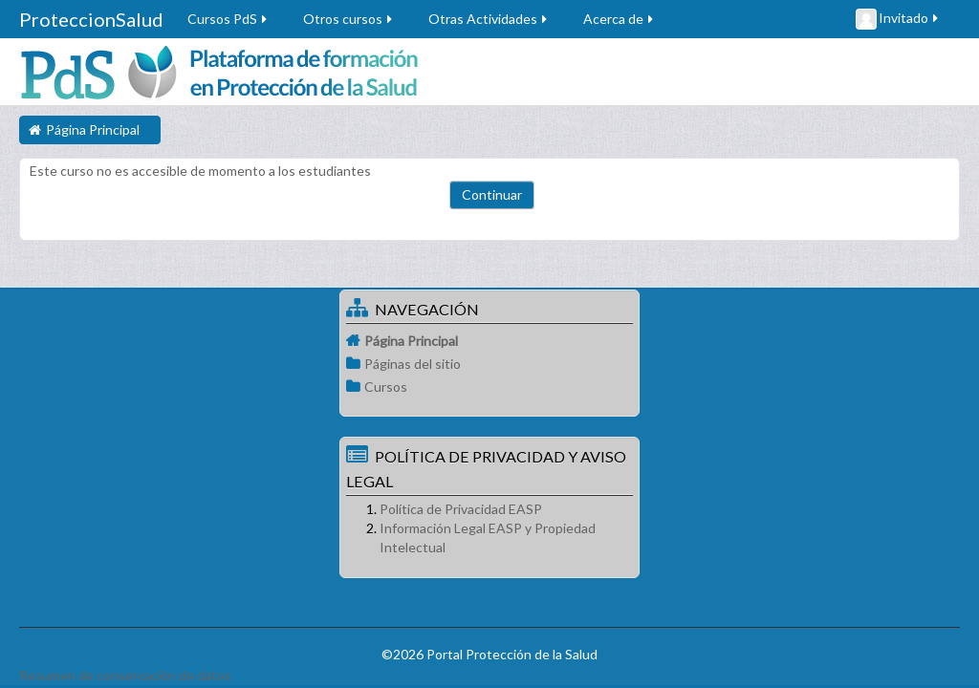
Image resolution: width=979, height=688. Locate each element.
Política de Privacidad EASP (461, 509)
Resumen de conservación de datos (125, 675)
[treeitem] (489, 341)
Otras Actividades (489, 19)
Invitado (898, 19)
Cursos (385, 386)
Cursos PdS (228, 19)
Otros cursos (349, 19)
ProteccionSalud (91, 19)
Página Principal (411, 341)
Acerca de (619, 19)
